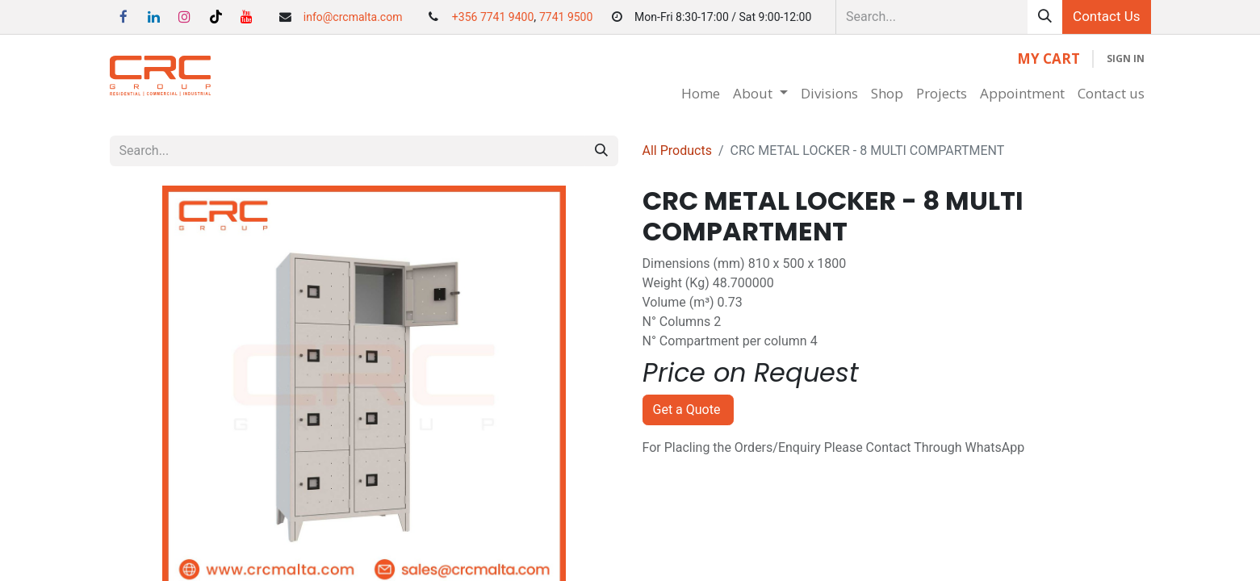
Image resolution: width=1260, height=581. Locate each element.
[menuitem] (700, 94)
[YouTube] (246, 17)
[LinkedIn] (154, 17)
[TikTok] (215, 17)
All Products (677, 150)
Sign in (1126, 58)
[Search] (1045, 17)
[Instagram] (185, 17)
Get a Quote (688, 409)
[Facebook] (123, 17)
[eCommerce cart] (1048, 59)
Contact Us (1106, 16)
